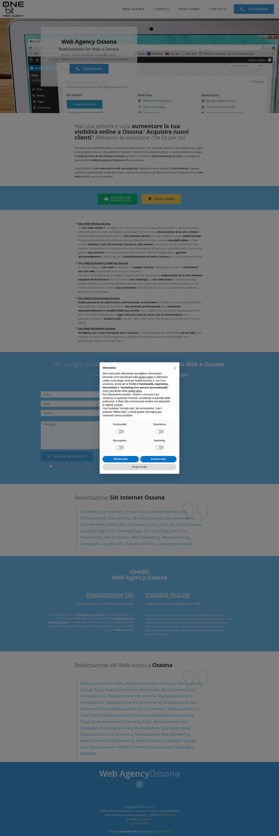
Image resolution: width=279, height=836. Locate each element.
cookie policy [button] (135, 390)
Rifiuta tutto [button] (121, 459)
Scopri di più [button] (139, 466)
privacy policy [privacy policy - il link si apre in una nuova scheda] (145, 377)
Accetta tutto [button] (158, 459)
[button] (175, 368)
